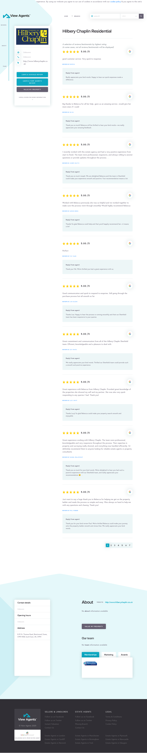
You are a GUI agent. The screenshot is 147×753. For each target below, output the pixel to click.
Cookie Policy (111, 724)
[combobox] (129, 16)
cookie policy (115, 1)
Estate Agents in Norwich (55, 743)
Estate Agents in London (55, 736)
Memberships (90, 654)
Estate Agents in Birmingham (87, 739)
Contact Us (49, 728)
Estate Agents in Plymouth (116, 736)
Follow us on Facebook (54, 717)
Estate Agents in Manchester (87, 736)
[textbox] (129, 15)
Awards (124, 654)
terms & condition (7, 4)
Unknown (27, 52)
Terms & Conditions (114, 717)
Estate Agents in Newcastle (117, 739)
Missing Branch (81, 724)
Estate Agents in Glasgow (116, 743)
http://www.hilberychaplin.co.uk (35, 62)
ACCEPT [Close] (4, 9)
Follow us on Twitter (53, 720)
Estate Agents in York (84, 743)
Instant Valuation (52, 724)
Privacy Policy (111, 720)
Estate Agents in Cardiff (55, 739)
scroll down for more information (32, 97)
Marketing (108, 654)
